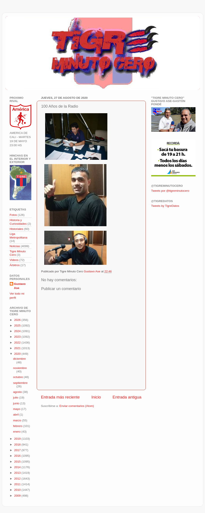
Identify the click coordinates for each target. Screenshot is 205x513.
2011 (17, 484)
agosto (18, 392)
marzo (17, 420)
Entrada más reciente (60, 397)
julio (16, 397)
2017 (17, 450)
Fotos (13, 214)
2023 (17, 336)
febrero (18, 426)
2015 (17, 461)
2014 (17, 467)
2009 (17, 495)
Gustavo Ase (20, 286)
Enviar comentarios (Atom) (76, 406)
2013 (17, 472)
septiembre (20, 382)
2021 (17, 348)
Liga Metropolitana (18, 235)
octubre (18, 377)
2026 (17, 320)
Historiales (16, 229)
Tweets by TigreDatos (165, 205)
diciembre (19, 358)
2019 (17, 438)
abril (16, 414)
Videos (14, 260)
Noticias (15, 246)
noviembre (20, 368)
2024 (17, 331)
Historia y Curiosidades (18, 221)
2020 (17, 353)
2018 (17, 444)
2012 (17, 478)
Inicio (96, 397)
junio (16, 403)
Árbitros (15, 265)
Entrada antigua (127, 397)
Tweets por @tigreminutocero (170, 190)
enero (17, 431)
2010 (17, 489)
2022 (17, 342)
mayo (17, 409)
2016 (17, 455)
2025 (17, 325)
